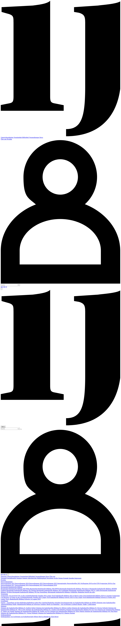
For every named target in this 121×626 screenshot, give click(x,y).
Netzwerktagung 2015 (36, 585)
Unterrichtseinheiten (7, 137)
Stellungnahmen (6, 615)
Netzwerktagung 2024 (22, 583)
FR (4, 287)
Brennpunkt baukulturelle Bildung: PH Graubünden (53, 590)
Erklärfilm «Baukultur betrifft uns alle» (83, 592)
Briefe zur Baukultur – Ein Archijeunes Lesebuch (62, 604)
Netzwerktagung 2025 (8, 583)
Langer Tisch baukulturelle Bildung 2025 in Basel (62, 596)
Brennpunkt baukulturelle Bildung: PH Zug (26, 592)
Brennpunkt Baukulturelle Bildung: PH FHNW (44, 589)
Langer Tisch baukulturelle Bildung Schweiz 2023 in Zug (60, 597)
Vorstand (4, 578)
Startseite (4, 576)
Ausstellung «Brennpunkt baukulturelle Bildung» (55, 592)
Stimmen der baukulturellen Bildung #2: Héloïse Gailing (54, 608)
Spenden (71, 578)
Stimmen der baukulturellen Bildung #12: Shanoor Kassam (56, 613)
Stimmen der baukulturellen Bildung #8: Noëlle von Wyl (32, 611)
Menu (3, 426)
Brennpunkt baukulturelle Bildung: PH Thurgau (21, 590)
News (41, 137)
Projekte (9, 139)
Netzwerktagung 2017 (8, 585)
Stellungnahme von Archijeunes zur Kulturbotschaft (17, 616)
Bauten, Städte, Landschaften (87, 604)
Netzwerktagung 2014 (50, 585)
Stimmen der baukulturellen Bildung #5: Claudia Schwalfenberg (46, 609)
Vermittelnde (18, 137)
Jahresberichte (32, 578)
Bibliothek (25, 137)
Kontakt (66, 578)
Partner (60, 578)
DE (2, 287)
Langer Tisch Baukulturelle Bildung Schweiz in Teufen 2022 (97, 597)
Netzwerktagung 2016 (22, 585)
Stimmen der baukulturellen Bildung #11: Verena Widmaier (19, 613)
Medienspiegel (42, 578)
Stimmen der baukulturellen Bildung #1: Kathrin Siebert (18, 608)
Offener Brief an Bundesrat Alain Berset (45, 616)
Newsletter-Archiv (52, 578)
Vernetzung (4, 594)
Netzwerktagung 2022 (50, 583)
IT (6, 287)
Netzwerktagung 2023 (36, 583)
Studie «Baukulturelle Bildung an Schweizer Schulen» (29, 604)
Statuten (25, 578)
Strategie (19, 578)
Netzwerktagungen (7, 582)
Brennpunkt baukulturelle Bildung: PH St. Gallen (84, 590)
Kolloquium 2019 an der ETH (90, 583)
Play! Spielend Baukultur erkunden (50, 602)
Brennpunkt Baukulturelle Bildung (11, 587)
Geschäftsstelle (11, 578)
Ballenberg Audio (33, 602)
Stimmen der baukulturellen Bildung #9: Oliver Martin (67, 611)
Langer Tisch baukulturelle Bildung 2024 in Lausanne (95, 596)
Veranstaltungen (34, 137)
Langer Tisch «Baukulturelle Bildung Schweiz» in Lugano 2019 (21, 599)
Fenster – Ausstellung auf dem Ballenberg (14, 602)
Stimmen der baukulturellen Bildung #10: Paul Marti (101, 611)
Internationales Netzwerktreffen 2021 (69, 583)
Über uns (4, 139)
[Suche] (9, 285)
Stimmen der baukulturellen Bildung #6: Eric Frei (81, 609)
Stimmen (3, 606)
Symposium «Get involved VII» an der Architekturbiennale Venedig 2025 (24, 596)
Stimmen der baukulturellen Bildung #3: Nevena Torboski (90, 608)
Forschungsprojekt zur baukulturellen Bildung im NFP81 (79, 602)
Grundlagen (4, 601)
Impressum (77, 578)
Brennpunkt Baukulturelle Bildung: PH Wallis (15, 589)
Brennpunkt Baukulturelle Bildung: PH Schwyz (74, 589)
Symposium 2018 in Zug (107, 583)
